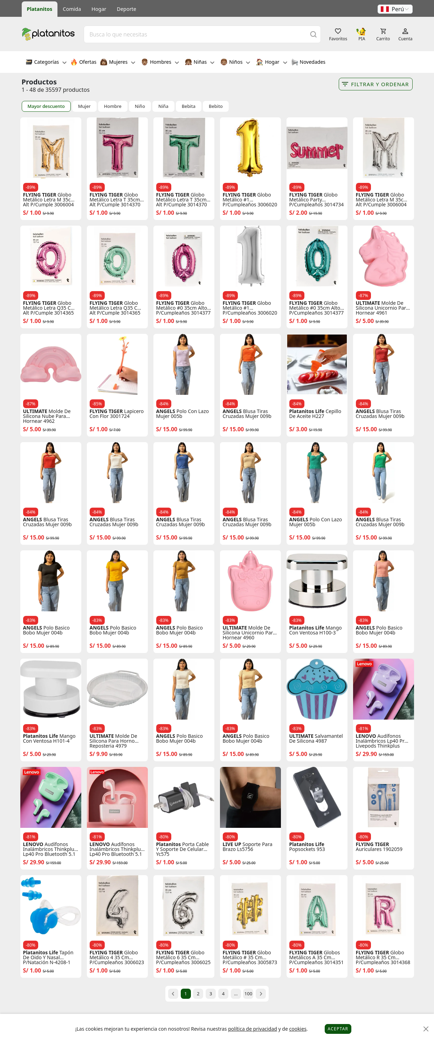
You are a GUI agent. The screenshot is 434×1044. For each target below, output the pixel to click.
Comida (72, 9)
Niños (235, 63)
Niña (163, 106)
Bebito (216, 106)
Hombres (160, 63)
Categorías (46, 63)
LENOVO (366, 736)
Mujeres (117, 63)
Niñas (199, 63)
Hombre (113, 106)
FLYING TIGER (39, 194)
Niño (140, 106)
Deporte (126, 9)
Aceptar (338, 1029)
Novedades (308, 63)
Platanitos (40, 9)
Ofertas (83, 63)
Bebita (188, 106)
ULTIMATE (368, 303)
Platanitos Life (306, 411)
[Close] (426, 1029)
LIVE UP (232, 844)
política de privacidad (252, 1028)
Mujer (84, 106)
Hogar (98, 9)
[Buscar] (313, 34)
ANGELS (165, 411)
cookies (297, 1028)
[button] (395, 9)
